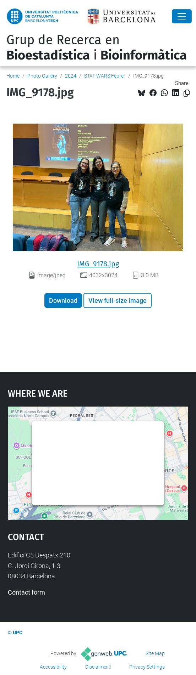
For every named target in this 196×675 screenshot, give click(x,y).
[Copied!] (187, 93)
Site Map (155, 653)
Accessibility (53, 667)
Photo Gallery (42, 76)
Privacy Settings (147, 667)
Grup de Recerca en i (96, 47)
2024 (70, 76)
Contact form (26, 592)
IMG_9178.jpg (98, 264)
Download (63, 300)
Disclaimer (96, 667)
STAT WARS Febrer (104, 76)
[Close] (182, 16)
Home (13, 76)
